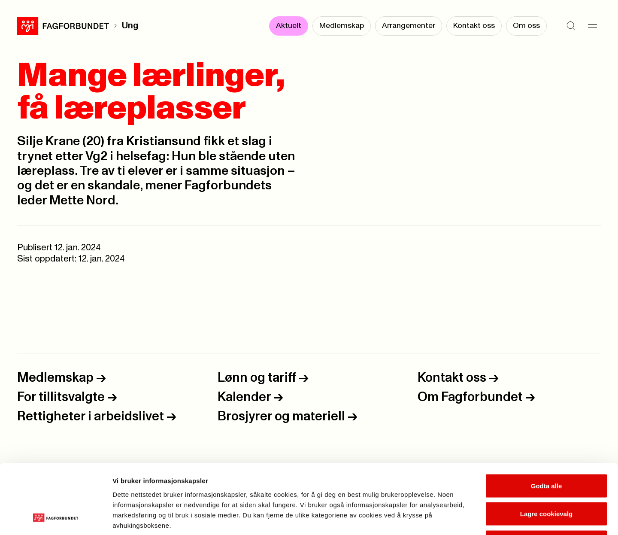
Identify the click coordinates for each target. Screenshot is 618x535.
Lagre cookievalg (546, 450)
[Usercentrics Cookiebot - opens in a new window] (55, 518)
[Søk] (570, 25)
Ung (130, 25)
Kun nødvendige (546, 478)
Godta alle (546, 422)
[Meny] (592, 25)
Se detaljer (461, 518)
